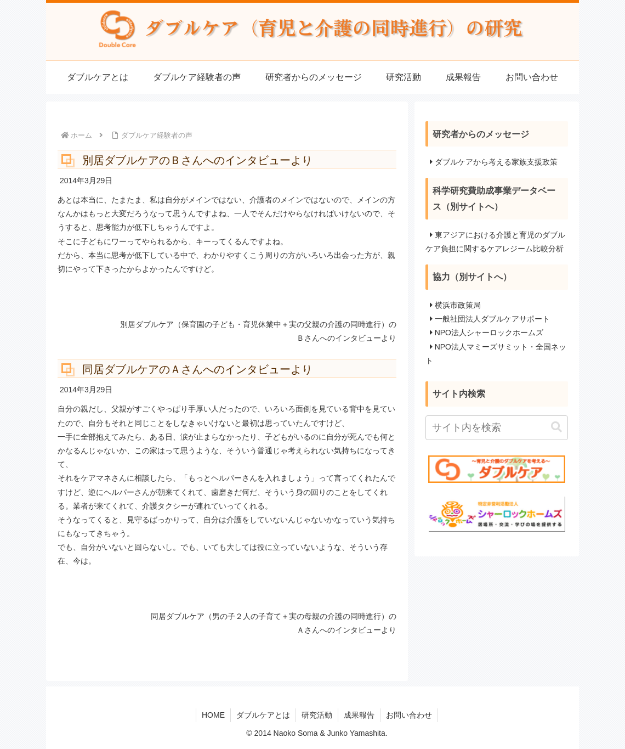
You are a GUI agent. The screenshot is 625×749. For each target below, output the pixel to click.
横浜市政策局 (458, 305)
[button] (556, 427)
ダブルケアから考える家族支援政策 (496, 161)
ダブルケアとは (263, 715)
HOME (213, 715)
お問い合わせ (409, 715)
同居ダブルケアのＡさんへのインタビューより (197, 369)
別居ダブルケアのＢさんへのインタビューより (197, 160)
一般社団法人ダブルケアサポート (492, 318)
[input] (496, 427)
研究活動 (317, 715)
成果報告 (359, 715)
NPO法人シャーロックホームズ (489, 332)
